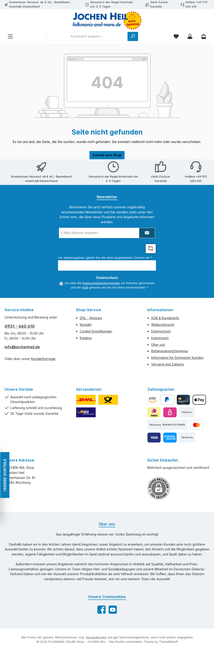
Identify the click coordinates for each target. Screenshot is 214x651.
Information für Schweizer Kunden (177, 358)
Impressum (160, 338)
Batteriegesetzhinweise (169, 351)
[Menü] (10, 36)
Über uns (158, 344)
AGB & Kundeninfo (165, 318)
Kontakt (86, 325)
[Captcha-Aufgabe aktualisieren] (150, 248)
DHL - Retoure (91, 318)
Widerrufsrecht (162, 325)
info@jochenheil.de (22, 347)
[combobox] (87, 36)
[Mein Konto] (190, 36)
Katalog (86, 338)
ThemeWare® (168, 641)
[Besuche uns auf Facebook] (101, 609)
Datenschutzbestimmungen (101, 283)
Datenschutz (161, 331)
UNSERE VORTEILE (4, 475)
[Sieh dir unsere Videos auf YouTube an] (113, 609)
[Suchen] (133, 36)
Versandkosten (96, 637)
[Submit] (147, 233)
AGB (85, 287)
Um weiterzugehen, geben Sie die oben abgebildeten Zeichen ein (105, 257)
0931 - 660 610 (20, 326)
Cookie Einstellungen (96, 331)
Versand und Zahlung (167, 364)
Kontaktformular (43, 359)
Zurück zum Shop (107, 155)
